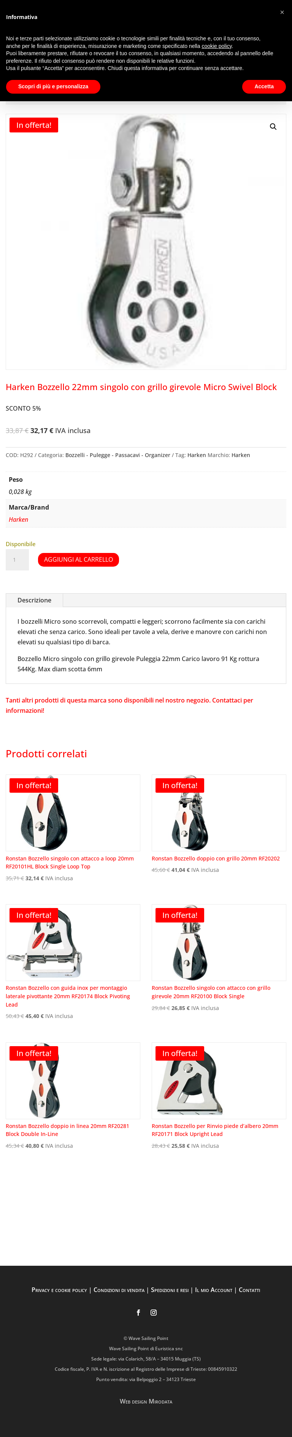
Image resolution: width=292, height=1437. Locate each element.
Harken (196, 455)
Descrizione (34, 600)
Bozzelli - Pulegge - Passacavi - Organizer (117, 455)
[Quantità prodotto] (17, 559)
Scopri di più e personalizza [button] (53, 86)
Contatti (249, 1290)
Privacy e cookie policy (59, 1290)
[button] (273, 127)
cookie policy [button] (217, 46)
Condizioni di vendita (119, 1290)
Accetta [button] (264, 86)
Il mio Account (213, 1290)
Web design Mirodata (146, 1401)
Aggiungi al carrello (78, 559)
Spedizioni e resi (170, 1290)
